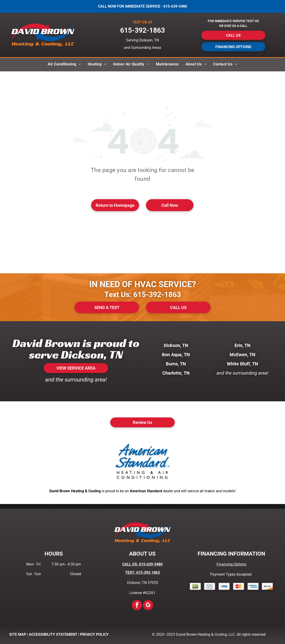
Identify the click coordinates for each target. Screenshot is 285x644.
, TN (246, 345)
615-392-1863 (157, 294)
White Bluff (238, 364)
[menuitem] (64, 64)
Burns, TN (176, 364)
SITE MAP (17, 634)
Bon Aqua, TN (176, 354)
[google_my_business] (148, 605)
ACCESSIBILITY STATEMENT (53, 634)
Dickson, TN (176, 345)
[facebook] (137, 605)
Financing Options (231, 564)
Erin (238, 345)
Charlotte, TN (176, 373)
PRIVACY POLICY (94, 634)
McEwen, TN (242, 354)
